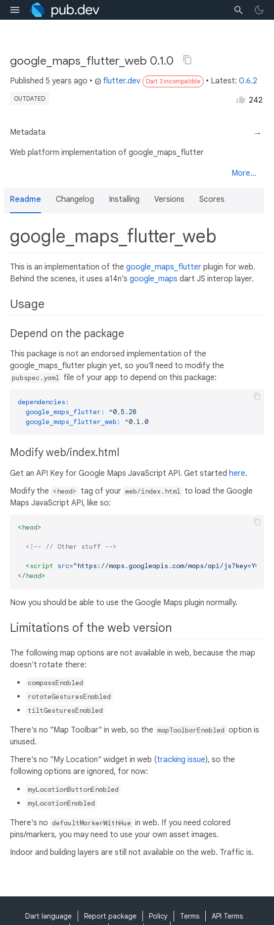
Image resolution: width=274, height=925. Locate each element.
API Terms (227, 916)
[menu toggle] (15, 10)
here (237, 473)
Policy (158, 916)
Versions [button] (169, 199)
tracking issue (181, 760)
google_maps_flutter (163, 267)
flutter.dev (117, 81)
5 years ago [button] (67, 81)
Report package (110, 916)
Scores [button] (212, 199)
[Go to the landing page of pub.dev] (64, 9)
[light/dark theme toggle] (259, 10)
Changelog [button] (75, 199)
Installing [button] (124, 199)
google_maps (154, 279)
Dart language (48, 916)
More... (243, 173)
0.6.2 (248, 81)
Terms (189, 916)
